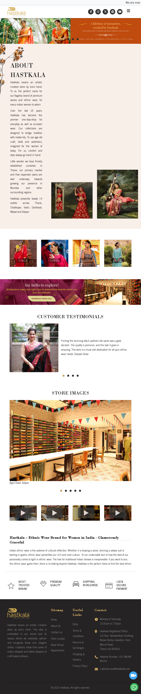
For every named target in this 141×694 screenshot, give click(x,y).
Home (54, 620)
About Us (55, 626)
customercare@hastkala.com (115, 669)
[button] (63, 39)
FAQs (75, 624)
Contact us (56, 632)
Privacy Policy (80, 666)
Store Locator (58, 639)
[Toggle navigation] (128, 11)
